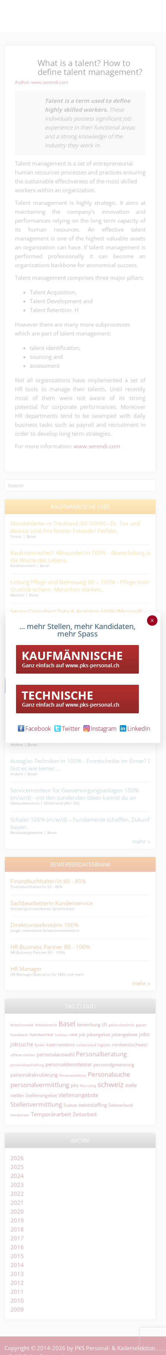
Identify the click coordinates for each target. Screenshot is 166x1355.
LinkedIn (135, 728)
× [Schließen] (152, 620)
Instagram (99, 728)
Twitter (67, 728)
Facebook (34, 728)
